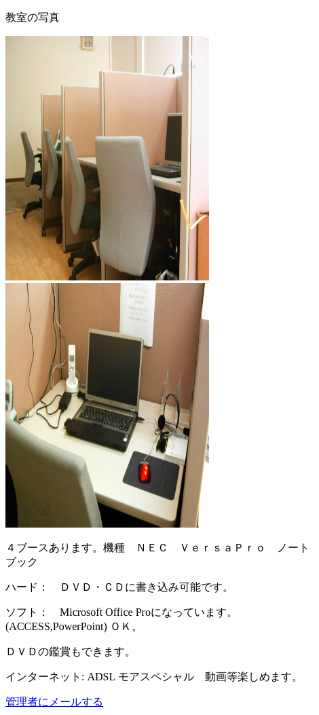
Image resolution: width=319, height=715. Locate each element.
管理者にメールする (54, 702)
